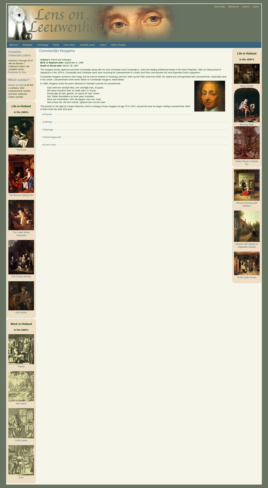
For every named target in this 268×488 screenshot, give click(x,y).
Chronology (42, 45)
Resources (233, 6)
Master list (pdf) (16, 85)
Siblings (48, 122)
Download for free (17, 72)
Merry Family (246, 86)
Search (246, 6)
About (256, 6)
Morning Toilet (247, 124)
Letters (103, 45)
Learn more (50, 144)
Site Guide (220, 6)
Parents (48, 114)
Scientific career (87, 45)
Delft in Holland (118, 45)
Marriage (48, 129)
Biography (27, 45)
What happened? (52, 137)
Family (56, 45)
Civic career (69, 45)
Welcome (13, 45)
